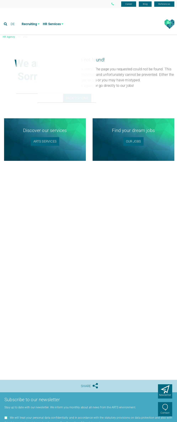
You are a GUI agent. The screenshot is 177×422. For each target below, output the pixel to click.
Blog (145, 4)
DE (13, 18)
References (164, 4)
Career (128, 4)
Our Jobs (133, 141)
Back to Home (77, 98)
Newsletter (165, 395)
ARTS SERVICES (45, 141)
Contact (165, 412)
